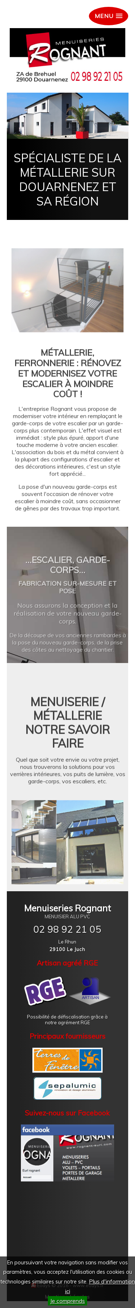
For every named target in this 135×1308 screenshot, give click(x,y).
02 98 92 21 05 (67, 929)
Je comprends (67, 1300)
